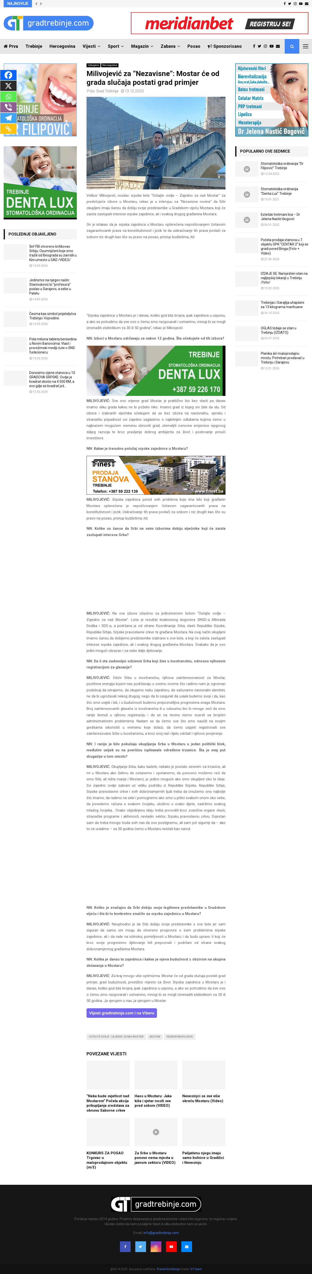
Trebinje (33, 46)
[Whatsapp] (8, 96)
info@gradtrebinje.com (161, 1233)
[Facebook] (8, 75)
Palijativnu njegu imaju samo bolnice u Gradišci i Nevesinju (203, 1158)
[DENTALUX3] (156, 394)
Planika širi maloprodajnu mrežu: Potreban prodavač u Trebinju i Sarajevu (282, 358)
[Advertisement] (156, 278)
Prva (11, 46)
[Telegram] (8, 118)
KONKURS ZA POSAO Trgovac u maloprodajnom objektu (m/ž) (107, 1160)
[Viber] (8, 107)
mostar (155, 1036)
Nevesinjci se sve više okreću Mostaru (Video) (202, 1098)
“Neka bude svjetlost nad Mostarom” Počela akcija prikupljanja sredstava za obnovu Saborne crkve (108, 1103)
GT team (196, 1269)
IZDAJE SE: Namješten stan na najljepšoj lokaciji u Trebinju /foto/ (284, 278)
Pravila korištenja (168, 1269)
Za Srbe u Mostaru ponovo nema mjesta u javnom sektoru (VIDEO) (155, 1158)
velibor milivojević (179, 1036)
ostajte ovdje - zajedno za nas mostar (116, 1036)
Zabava (168, 46)
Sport (113, 46)
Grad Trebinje (107, 91)
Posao (193, 46)
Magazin (140, 46)
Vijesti (89, 46)
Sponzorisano (225, 46)
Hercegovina (62, 46)
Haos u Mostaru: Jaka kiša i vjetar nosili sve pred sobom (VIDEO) (153, 1101)
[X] (8, 85)
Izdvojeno (93, 65)
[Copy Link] (8, 128)
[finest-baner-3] (156, 493)
